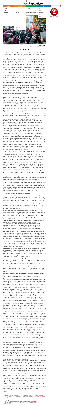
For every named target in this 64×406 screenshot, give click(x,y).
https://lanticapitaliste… (34, 401)
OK (59, 6)
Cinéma (40, 10)
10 (28, 330)
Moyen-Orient (18, 27)
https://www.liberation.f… (7, 403)
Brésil (16, 8)
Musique (40, 16)
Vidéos (5, 23)
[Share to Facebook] (21, 50)
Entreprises (6, 10)
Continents (17, 14)
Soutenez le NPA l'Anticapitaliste (52, 16)
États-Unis (17, 12)
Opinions (32, 6)
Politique (5, 8)
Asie (16, 23)
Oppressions (6, 12)
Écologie (5, 16)
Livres (40, 14)
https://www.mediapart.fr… (36, 397)
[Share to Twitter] (23, 50)
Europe (17, 25)
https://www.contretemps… (40, 395)
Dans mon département (8, 25)
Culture (44, 6)
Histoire (28, 8)
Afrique (17, 16)
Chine (17, 10)
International (20, 6)
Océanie (17, 29)
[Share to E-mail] (26, 50)
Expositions (41, 12)
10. (3, 404)
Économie (5, 14)
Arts (39, 8)
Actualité (8, 6)
